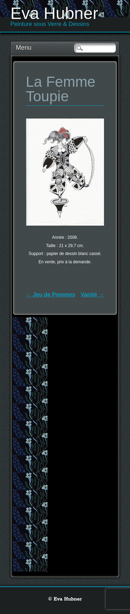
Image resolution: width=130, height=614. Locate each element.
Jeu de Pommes (50, 294)
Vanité (92, 294)
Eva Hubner (54, 13)
